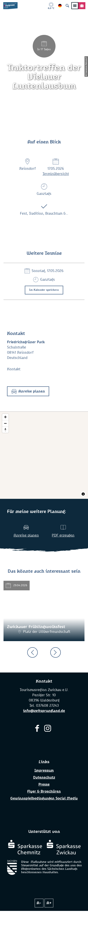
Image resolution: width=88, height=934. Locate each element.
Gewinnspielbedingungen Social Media (44, 798)
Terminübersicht (56, 174)
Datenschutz (44, 777)
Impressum (44, 770)
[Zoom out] (5, 423)
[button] (28, 391)
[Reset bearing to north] (5, 429)
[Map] (44, 455)
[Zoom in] (5, 417)
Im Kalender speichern (44, 290)
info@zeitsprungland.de (44, 711)
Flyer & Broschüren (44, 791)
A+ (49, 903)
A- (39, 903)
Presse (44, 784)
